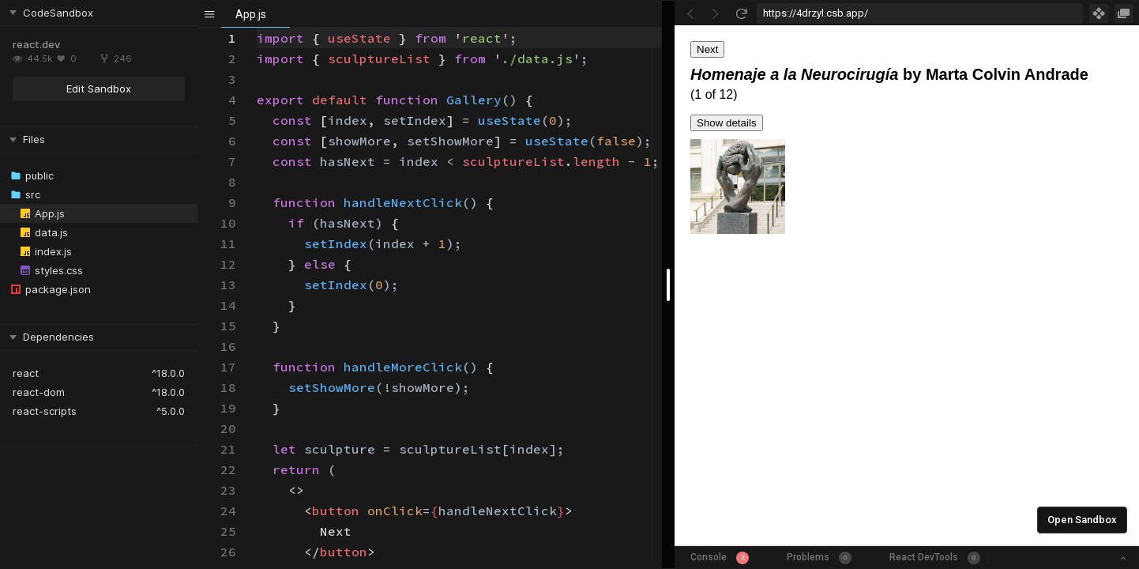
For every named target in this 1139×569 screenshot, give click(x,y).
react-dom (39, 392)
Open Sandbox (1082, 520)
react (26, 373)
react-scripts (45, 411)
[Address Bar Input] (920, 13)
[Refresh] (740, 13)
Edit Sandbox (98, 88)
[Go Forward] (715, 13)
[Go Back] (690, 13)
